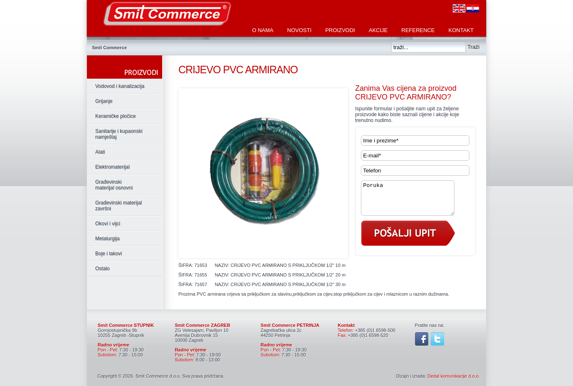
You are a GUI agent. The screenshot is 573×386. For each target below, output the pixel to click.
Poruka (413, 201)
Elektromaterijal (112, 167)
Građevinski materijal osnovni (114, 185)
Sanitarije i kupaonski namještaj (118, 134)
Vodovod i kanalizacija (119, 86)
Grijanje (103, 101)
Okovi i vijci (107, 224)
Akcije (378, 30)
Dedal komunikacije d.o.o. (453, 376)
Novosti (299, 30)
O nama (262, 30)
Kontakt (461, 30)
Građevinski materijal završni (118, 206)
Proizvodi (340, 30)
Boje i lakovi (108, 254)
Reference (418, 30)
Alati (100, 152)
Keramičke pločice (115, 116)
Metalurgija (107, 239)
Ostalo (102, 268)
